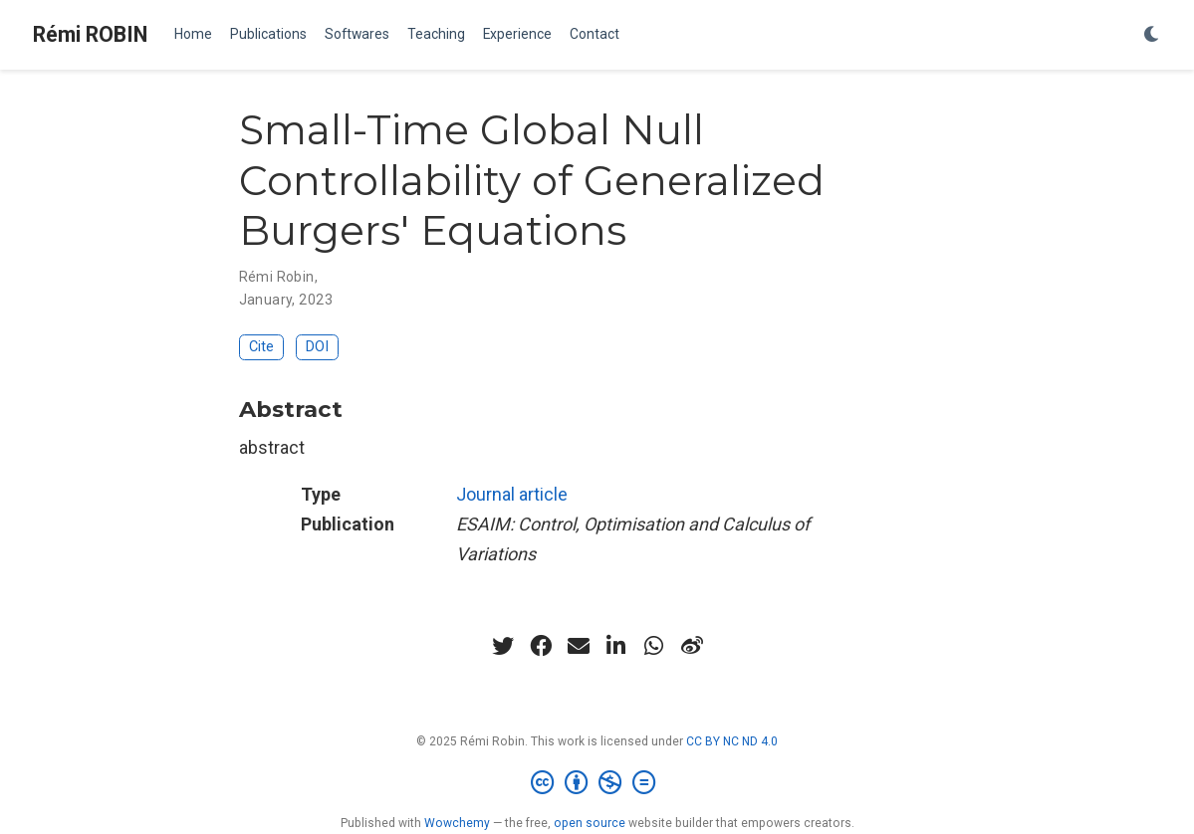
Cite (261, 346)
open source (589, 823)
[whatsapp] (654, 646)
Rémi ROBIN (90, 34)
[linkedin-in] (616, 646)
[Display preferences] (1152, 35)
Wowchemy (457, 823)
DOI (317, 346)
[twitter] (503, 646)
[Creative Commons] (597, 783)
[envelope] (579, 646)
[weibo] (692, 646)
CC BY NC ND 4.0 (732, 741)
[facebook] (541, 646)
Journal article (512, 494)
